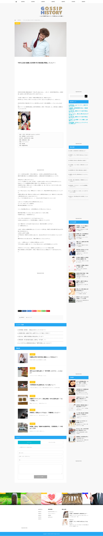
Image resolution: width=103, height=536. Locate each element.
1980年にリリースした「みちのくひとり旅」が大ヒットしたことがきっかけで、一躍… (78, 516)
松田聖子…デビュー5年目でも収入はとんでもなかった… (78, 522)
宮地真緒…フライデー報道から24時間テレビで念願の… (82, 226)
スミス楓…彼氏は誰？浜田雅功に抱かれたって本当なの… (82, 413)
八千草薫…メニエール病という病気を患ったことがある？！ (79, 165)
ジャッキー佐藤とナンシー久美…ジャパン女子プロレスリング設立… (79, 191)
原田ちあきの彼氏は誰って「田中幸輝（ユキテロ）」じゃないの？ (46, 372)
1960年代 (83, 1)
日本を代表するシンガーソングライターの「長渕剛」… (82, 238)
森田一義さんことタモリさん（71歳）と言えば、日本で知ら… (81, 385)
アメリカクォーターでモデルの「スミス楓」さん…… (82, 417)
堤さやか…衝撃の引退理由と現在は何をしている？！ (31, 336)
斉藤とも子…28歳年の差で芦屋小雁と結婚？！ (82, 242)
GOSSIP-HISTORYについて (52, 511)
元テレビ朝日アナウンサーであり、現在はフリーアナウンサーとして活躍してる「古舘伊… (82, 394)
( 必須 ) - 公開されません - (24, 456)
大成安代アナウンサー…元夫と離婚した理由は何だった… (82, 398)
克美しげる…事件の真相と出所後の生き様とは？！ (82, 290)
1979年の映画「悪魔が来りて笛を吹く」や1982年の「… (82, 246)
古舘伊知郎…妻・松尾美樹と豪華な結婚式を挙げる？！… (82, 390)
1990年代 (53, 1)
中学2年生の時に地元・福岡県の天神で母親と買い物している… (82, 441)
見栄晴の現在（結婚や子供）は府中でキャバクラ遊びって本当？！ (34, 333)
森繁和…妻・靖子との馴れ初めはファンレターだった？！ (79, 175)
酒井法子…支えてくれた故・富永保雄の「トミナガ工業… (82, 297)
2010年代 (33, 1)
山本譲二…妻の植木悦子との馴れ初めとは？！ (78, 150)
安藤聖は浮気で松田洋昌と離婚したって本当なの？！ (44, 357)
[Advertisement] (40, 78)
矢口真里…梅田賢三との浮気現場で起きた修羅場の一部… (82, 258)
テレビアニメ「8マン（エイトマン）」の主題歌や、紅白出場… (81, 293)
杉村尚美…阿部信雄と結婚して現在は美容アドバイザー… (82, 406)
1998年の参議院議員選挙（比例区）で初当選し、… (82, 433)
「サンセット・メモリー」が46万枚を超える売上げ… (82, 409)
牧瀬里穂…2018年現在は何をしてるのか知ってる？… (82, 437)
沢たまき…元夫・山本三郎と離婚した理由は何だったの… (82, 429)
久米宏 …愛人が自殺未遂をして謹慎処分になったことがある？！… (79, 180)
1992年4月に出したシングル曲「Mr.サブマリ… (82, 285)
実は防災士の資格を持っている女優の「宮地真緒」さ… (82, 230)
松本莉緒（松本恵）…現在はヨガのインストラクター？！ (32, 330)
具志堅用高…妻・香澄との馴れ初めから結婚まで (78, 170)
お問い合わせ (50, 517)
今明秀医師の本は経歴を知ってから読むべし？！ (43, 385)
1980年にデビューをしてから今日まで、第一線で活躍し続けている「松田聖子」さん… (78, 526)
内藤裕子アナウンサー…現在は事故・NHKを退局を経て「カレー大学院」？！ (46, 399)
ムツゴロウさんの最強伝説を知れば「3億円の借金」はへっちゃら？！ (35, 343)
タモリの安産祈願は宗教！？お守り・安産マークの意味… (82, 382)
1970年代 (73, 1)
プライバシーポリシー (51, 513)
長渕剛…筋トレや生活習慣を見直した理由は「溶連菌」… (82, 234)
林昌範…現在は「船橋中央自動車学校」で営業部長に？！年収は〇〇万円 (46, 427)
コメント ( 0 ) (29, 442)
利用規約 (49, 515)
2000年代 (43, 1)
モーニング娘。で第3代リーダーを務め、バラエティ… (82, 261)
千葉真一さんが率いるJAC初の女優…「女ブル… (81, 269)
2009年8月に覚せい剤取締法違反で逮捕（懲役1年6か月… (82, 301)
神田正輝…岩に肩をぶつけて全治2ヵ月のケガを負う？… (82, 250)
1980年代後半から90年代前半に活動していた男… (82, 277)
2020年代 (23, 1)
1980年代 (63, 1)
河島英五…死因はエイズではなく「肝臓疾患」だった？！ (45, 412)
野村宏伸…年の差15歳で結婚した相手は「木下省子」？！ (32, 339)
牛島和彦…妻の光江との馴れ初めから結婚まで (78, 160)
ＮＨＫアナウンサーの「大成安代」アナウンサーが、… (82, 401)
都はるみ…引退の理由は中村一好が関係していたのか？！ (79, 197)
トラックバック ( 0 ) (52, 442)
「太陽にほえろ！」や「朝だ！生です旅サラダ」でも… (82, 254)
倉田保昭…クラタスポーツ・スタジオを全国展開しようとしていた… (79, 186)
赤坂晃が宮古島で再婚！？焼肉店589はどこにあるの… (82, 274)
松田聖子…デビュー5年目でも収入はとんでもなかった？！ (79, 156)
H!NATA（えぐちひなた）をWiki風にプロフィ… (81, 421)
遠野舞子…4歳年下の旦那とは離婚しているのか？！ (82, 282)
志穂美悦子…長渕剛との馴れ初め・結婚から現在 (82, 266)
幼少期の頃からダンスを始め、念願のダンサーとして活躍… (82, 425)
